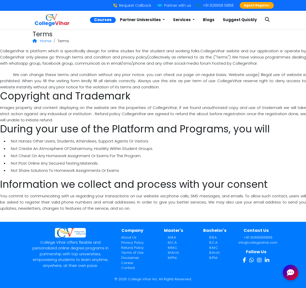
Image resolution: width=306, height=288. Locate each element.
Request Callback (132, 5)
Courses (103, 19)
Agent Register (257, 5)
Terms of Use (132, 252)
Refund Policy (132, 247)
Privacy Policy (132, 242)
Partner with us (174, 5)
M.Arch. (173, 252)
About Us (128, 237)
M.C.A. (172, 242)
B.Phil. (213, 257)
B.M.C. (214, 247)
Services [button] (182, 19)
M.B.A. (172, 237)
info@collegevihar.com (257, 242)
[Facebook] (244, 260)
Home (42, 41)
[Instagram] (259, 260)
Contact (128, 267)
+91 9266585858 (258, 237)
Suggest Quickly (240, 19)
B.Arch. (214, 252)
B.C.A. (213, 242)
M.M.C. (173, 247)
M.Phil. (172, 257)
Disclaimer (130, 257)
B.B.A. (213, 237)
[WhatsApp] (251, 260)
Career (127, 262)
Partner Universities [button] (141, 19)
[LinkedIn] (267, 260)
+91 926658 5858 (215, 5)
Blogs (208, 19)
